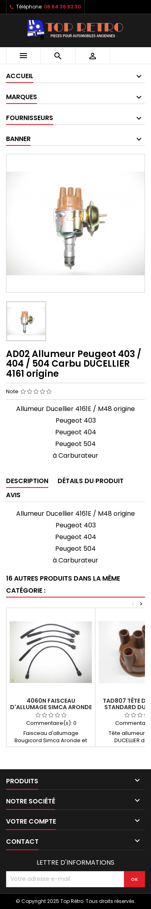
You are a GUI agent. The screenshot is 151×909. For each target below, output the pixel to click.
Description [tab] (27, 481)
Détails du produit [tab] (91, 481)
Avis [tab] (13, 495)
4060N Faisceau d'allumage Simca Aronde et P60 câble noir (51, 707)
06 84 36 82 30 (62, 6)
